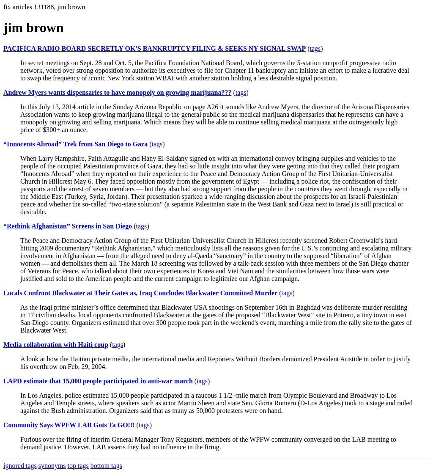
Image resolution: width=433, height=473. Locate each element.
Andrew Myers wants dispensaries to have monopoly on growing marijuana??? (117, 92)
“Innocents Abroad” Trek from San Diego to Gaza (75, 144)
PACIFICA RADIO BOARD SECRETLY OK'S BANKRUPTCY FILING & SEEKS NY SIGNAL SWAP (154, 48)
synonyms (52, 465)
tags (315, 48)
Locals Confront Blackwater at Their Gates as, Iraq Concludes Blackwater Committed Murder (140, 293)
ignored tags (20, 465)
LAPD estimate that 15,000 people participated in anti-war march (98, 381)
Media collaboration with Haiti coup (55, 344)
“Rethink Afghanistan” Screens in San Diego (67, 226)
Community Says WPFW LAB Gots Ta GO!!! (69, 425)
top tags (78, 465)
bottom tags (106, 465)
